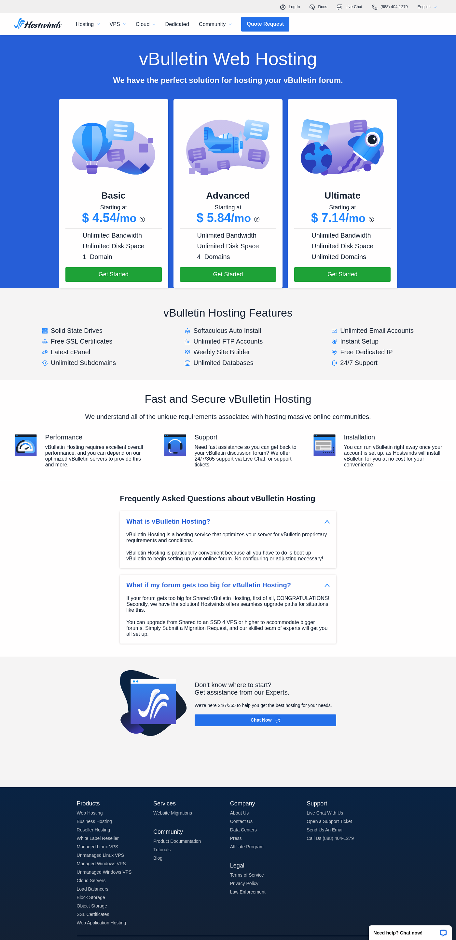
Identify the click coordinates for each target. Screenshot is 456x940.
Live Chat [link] (349, 7)
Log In (290, 7)
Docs (318, 7)
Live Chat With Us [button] (325, 813)
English (429, 7)
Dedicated (177, 24)
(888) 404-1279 (390, 7)
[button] (410, 930)
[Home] (38, 24)
